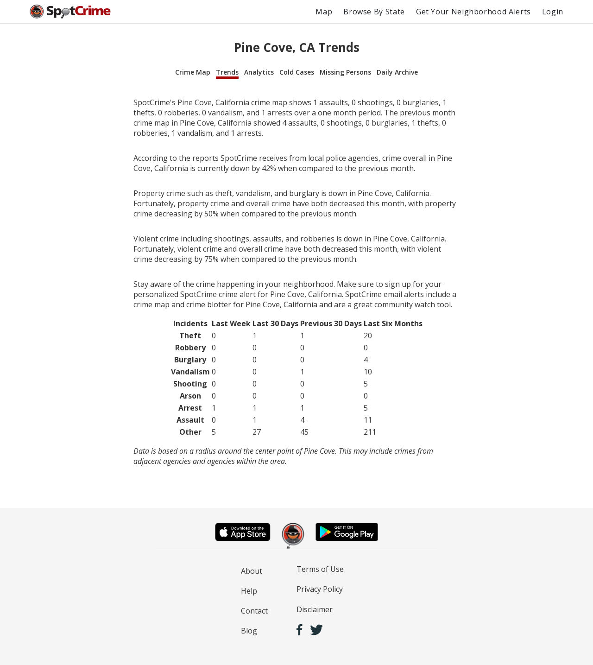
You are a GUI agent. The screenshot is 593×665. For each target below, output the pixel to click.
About (251, 571)
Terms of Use (320, 569)
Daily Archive (397, 72)
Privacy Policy (319, 589)
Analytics (259, 72)
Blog (249, 631)
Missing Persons (345, 72)
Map (323, 11)
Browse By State (374, 11)
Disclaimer (314, 609)
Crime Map (192, 72)
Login (552, 11)
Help (249, 591)
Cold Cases (296, 72)
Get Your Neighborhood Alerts (473, 11)
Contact (254, 611)
